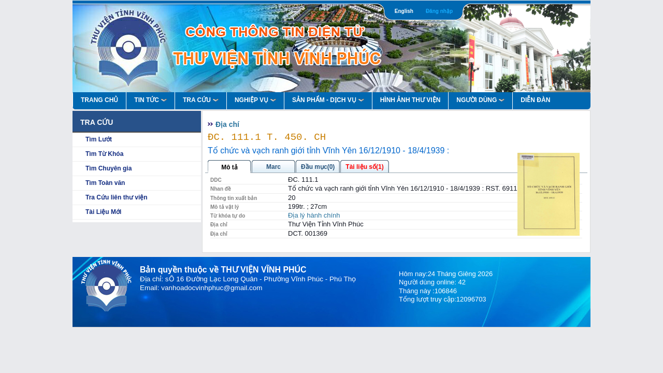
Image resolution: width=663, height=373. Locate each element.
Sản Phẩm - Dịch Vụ (328, 100)
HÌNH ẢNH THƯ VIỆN (410, 100)
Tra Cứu (201, 100)
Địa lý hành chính (314, 215)
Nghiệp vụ (255, 100)
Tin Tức (150, 100)
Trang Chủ (99, 100)
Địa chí (227, 124)
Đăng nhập (439, 11)
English (404, 11)
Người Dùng (480, 100)
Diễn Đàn (535, 100)
